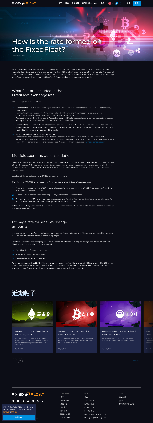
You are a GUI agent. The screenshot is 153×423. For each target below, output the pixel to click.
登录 (128, 3)
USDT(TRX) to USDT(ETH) (95, 414)
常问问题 (75, 3)
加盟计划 (63, 404)
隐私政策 (63, 411)
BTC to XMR (89, 404)
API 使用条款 (65, 418)
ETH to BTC (89, 411)
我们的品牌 (64, 401)
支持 (102, 3)
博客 (67, 3)
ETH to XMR (89, 408)
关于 (60, 3)
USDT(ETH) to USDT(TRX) (95, 418)
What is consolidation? (95, 142)
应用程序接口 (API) (89, 3)
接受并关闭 (20, 417)
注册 (137, 3)
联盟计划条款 (65, 414)
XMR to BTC (89, 401)
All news (134, 361)
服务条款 (63, 407)
